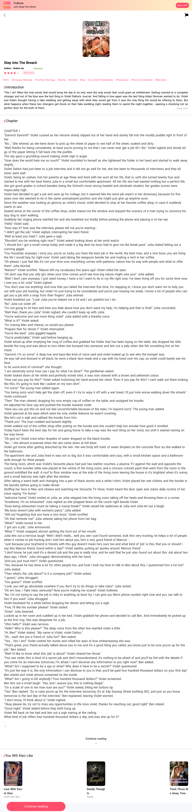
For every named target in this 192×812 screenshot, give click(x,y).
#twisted (73, 80)
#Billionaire (161, 80)
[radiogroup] (11, 73)
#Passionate (122, 80)
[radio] (5, 73)
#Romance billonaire (142, 80)
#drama (62, 80)
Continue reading (36, 806)
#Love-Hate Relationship (101, 80)
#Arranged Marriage (22, 80)
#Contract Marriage (45, 80)
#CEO (6, 80)
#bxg (83, 80)
